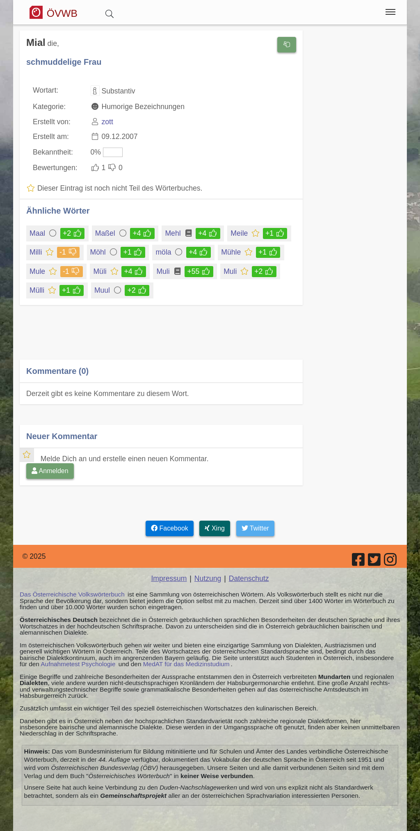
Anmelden (50, 470)
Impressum (169, 578)
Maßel (105, 233)
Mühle (231, 252)
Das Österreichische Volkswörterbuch (72, 594)
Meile (240, 233)
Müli (100, 271)
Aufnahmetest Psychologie (78, 663)
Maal (38, 233)
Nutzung (207, 578)
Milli (36, 252)
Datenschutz (249, 578)
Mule (38, 271)
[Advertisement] (161, 338)
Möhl (98, 252)
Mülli (38, 290)
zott (107, 122)
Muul (102, 290)
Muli (163, 271)
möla (164, 252)
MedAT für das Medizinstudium (186, 663)
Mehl (173, 233)
